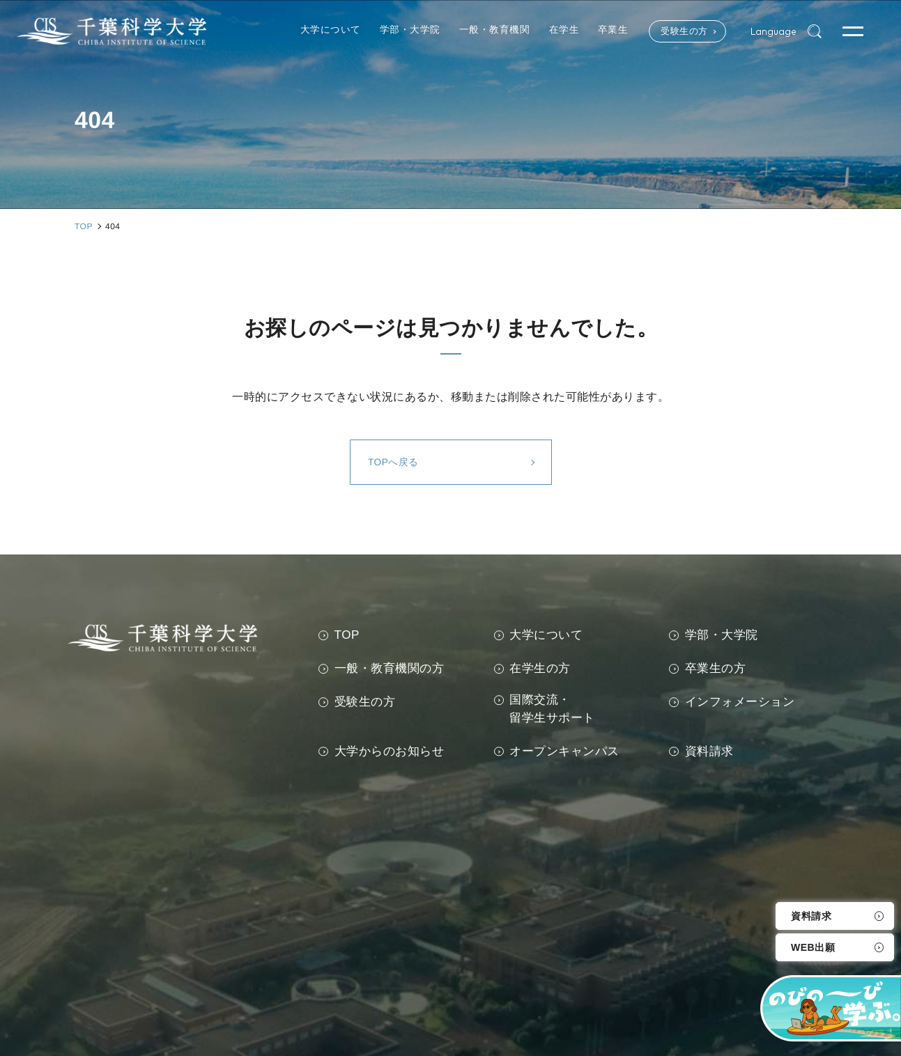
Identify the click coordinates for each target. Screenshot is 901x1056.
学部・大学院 (721, 635)
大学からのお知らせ (389, 751)
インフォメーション (740, 701)
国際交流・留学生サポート (552, 708)
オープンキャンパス (564, 751)
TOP (347, 635)
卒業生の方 (715, 668)
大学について (546, 635)
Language (772, 31)
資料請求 (811, 916)
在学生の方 (540, 668)
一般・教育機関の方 (389, 668)
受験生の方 (675, 31)
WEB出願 (813, 947)
